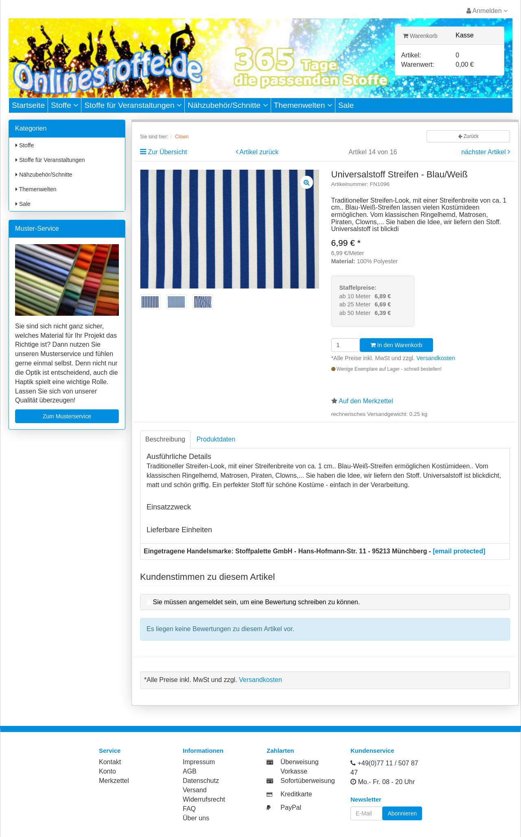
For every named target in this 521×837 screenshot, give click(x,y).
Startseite (28, 105)
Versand (195, 790)
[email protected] (459, 551)
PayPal (290, 807)
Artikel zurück (258, 152)
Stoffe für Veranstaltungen (133, 105)
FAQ (189, 808)
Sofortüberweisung (307, 780)
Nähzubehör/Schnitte (228, 105)
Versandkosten (435, 358)
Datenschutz (201, 780)
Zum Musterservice (67, 416)
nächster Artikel (484, 152)
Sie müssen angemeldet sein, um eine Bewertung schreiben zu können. (256, 602)
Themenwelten (303, 105)
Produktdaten (216, 439)
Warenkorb (420, 36)
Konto (107, 771)
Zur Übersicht (167, 152)
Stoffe (64, 105)
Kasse (464, 35)
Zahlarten (280, 750)
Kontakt (110, 761)
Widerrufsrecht (204, 799)
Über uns (196, 818)
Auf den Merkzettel (366, 401)
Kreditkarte (296, 794)
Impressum (199, 761)
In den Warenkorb (396, 345)
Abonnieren (402, 813)
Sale (346, 105)
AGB (190, 771)
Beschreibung (165, 439)
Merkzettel (114, 780)
